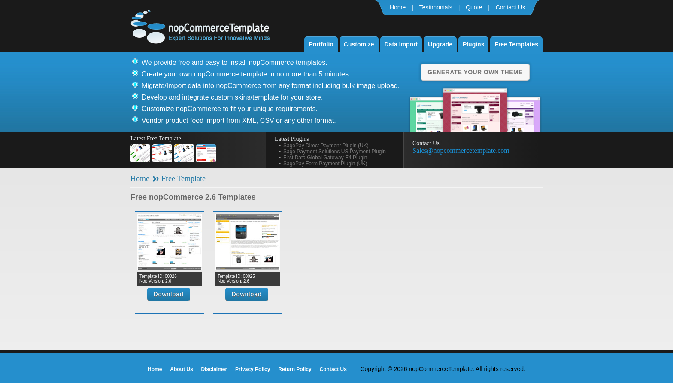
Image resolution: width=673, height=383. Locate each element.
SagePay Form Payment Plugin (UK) (325, 164)
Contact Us (510, 7)
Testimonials (435, 7)
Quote (474, 7)
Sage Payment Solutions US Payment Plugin (334, 152)
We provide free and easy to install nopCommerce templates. (234, 62)
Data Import (401, 44)
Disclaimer (214, 369)
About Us (181, 369)
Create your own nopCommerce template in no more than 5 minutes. (246, 74)
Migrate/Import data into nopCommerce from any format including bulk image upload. (271, 85)
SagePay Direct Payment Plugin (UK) (326, 146)
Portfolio (321, 44)
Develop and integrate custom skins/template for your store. (232, 97)
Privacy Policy (252, 369)
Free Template (183, 178)
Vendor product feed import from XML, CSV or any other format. (239, 120)
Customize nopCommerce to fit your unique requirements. (230, 108)
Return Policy (294, 369)
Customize (359, 44)
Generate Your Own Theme (475, 72)
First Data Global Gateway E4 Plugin (325, 158)
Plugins (474, 44)
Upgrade (440, 44)
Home (398, 7)
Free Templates (516, 44)
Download (169, 294)
